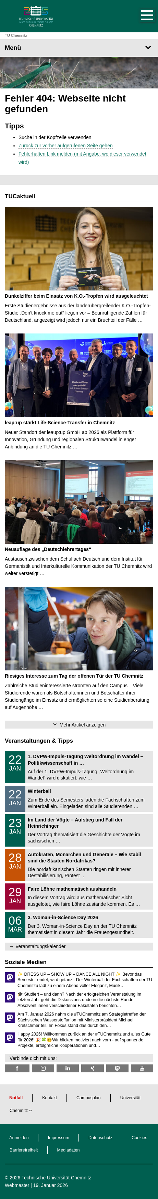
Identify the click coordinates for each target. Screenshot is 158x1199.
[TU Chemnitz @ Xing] (92, 1068)
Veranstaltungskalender (40, 946)
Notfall (16, 1097)
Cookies (139, 1137)
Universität (130, 1097)
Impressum (58, 1137)
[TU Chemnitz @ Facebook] (17, 1068)
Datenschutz (100, 1137)
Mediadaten (68, 1150)
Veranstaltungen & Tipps (39, 741)
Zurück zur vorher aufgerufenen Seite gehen (66, 145)
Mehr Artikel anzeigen (83, 725)
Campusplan (88, 1097)
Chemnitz (19, 1110)
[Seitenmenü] (79, 47)
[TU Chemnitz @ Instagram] (43, 1068)
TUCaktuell (20, 196)
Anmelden (19, 1137)
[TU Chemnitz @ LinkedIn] (68, 1068)
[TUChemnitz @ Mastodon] (117, 1068)
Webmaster (17, 1185)
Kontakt (49, 1097)
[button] (140, 16)
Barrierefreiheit (24, 1150)
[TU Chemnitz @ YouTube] (142, 1068)
